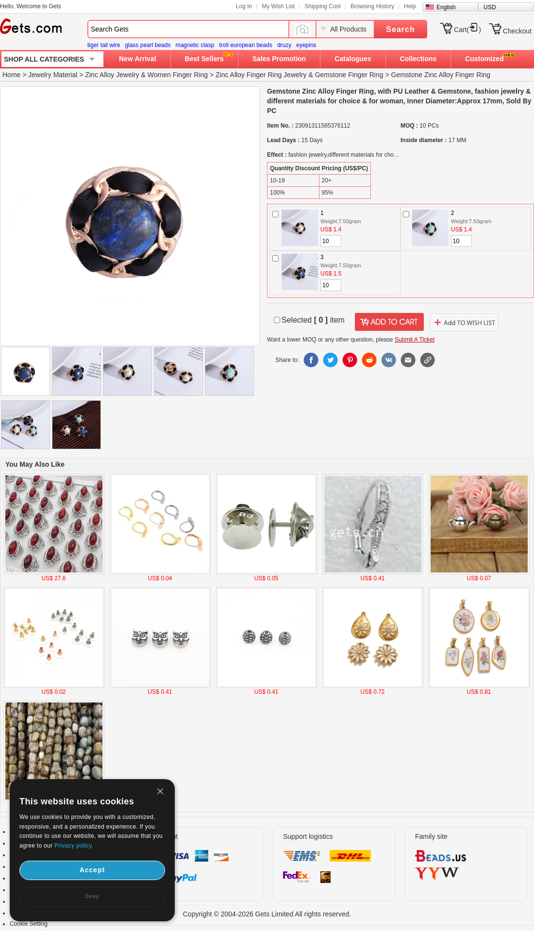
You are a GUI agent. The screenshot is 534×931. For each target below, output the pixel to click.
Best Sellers (204, 59)
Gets (31, 26)
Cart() (467, 29)
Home (11, 75)
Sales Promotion (279, 59)
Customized (484, 59)
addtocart (389, 322)
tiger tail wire (103, 45)
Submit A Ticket (414, 339)
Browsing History (372, 6)
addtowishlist (464, 322)
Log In (244, 6)
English (445, 7)
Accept (92, 870)
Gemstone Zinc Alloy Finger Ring (441, 75)
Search (400, 29)
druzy (284, 45)
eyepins (306, 45)
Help (410, 6)
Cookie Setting (29, 923)
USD (490, 7)
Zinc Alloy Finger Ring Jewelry (261, 75)
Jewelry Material (52, 75)
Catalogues (352, 59)
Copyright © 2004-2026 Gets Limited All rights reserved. (267, 914)
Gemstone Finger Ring (349, 75)
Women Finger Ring (178, 75)
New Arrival (137, 59)
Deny (92, 896)
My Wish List (278, 6)
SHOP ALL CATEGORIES (44, 59)
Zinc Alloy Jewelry (112, 75)
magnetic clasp (194, 45)
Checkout (517, 31)
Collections (418, 59)
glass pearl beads (147, 45)
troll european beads (245, 45)
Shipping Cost (322, 6)
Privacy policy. (73, 845)
